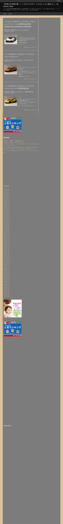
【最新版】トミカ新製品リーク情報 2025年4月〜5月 (14, 142)
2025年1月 (6, 190)
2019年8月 (6, 264)
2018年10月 (7, 281)
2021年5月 (6, 229)
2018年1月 (6, 296)
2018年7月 (6, 286)
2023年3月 (6, 210)
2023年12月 (7, 195)
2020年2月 (6, 254)
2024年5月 (6, 192)
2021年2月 (6, 234)
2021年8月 (6, 224)
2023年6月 (6, 205)
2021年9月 (6, 222)
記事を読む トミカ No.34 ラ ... (30, 78)
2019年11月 (7, 259)
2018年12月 (7, 277)
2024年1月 (6, 194)
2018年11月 (7, 279)
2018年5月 (6, 289)
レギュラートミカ (7, 61)
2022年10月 (6, 217)
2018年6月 (6, 287)
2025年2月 (6, 189)
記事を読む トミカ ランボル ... (30, 47)
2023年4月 (6, 209)
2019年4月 (6, 271)
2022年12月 (7, 215)
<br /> (20, 435)
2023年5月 (6, 207)
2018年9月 (6, 282)
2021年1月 (6, 235)
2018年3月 (6, 292)
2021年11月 (6, 219)
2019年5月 (6, 269)
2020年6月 (6, 247)
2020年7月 (6, 245)
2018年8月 (6, 284)
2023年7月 (6, 204)
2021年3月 (6, 232)
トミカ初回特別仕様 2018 (28, 91)
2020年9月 (6, 242)
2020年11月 (7, 239)
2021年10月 (7, 220)
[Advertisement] (20, 169)
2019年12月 (7, 257)
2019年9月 (6, 262)
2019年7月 (6, 266)
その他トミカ (15, 29)
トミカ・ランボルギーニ (23, 29)
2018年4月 (6, 291)
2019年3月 (6, 272)
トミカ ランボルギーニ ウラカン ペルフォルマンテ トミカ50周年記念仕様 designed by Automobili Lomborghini (19, 24)
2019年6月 (6, 267)
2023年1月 (6, 214)
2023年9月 (6, 200)
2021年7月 (6, 225)
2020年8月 (6, 244)
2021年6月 (6, 227)
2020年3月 (6, 252)
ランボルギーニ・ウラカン (28, 60)
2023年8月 (6, 202)
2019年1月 (6, 276)
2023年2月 (6, 212)
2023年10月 (7, 199)
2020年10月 (7, 240)
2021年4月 (6, 230)
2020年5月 (6, 249)
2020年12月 (7, 237)
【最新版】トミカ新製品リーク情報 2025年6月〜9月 (14, 140)
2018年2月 (6, 294)
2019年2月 (6, 274)
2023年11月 (7, 197)
